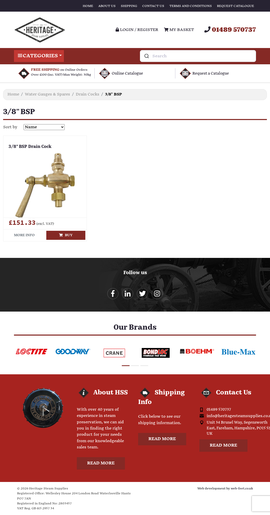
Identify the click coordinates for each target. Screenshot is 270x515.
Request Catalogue (235, 6)
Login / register (137, 29)
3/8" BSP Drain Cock (30, 147)
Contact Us (153, 6)
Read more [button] (101, 463)
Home (88, 6)
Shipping (129, 6)
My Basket (179, 29)
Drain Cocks (87, 94)
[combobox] (198, 56)
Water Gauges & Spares (47, 94)
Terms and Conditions (190, 6)
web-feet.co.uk (242, 488)
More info (24, 235)
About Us (107, 6)
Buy (66, 235)
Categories (39, 56)
